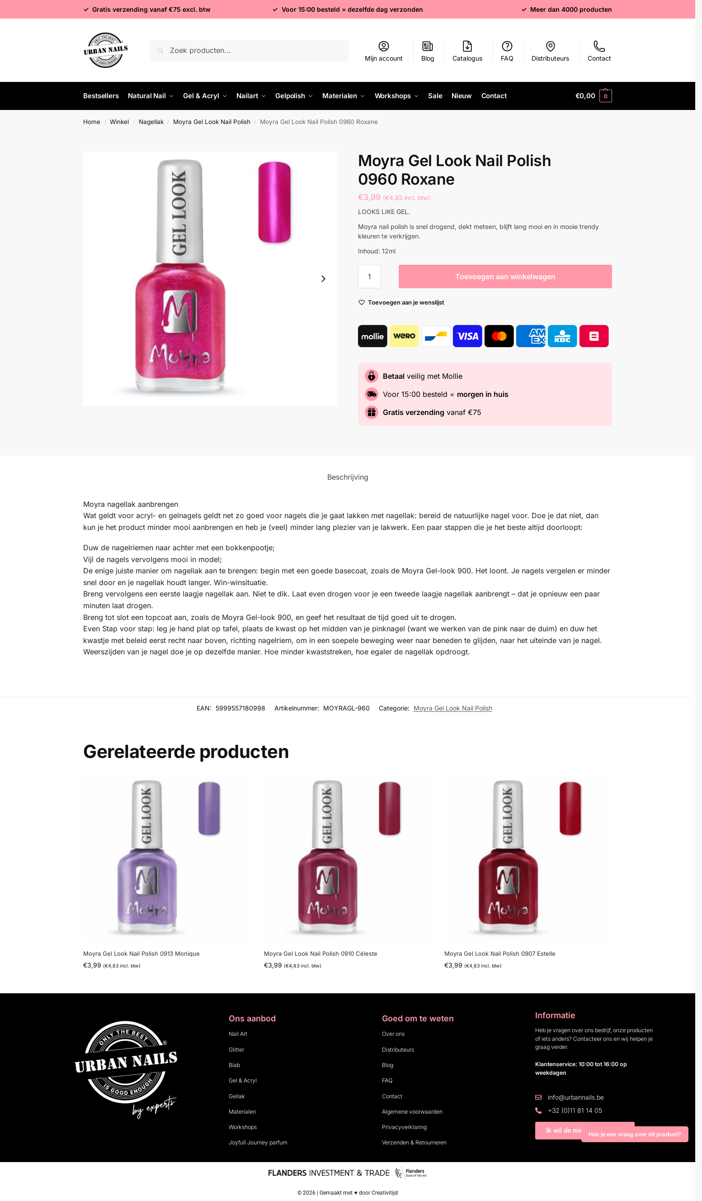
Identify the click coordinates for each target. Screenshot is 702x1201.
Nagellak (151, 121)
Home (91, 121)
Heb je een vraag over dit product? (635, 1134)
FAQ (507, 51)
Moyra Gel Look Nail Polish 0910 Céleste (320, 953)
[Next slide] (323, 278)
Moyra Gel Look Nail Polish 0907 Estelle (500, 953)
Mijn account (384, 51)
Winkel (119, 121)
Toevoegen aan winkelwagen (505, 276)
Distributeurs (550, 51)
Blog (427, 51)
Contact (599, 51)
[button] (593, 96)
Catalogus (467, 51)
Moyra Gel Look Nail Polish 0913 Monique (141, 953)
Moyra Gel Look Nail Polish (211, 121)
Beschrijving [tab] (347, 476)
